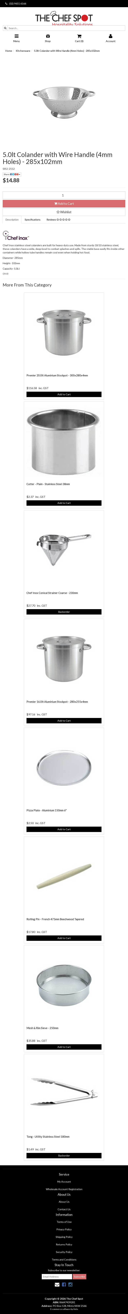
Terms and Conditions (64, 1259)
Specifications (32, 219)
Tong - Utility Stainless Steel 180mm (47, 1136)
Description (12, 219)
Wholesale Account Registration (64, 1189)
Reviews (58, 219)
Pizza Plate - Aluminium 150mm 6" (46, 810)
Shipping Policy (64, 1236)
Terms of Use (64, 1221)
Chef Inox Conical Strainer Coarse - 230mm (52, 592)
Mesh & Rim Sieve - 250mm (42, 1028)
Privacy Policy (64, 1229)
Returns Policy (64, 1244)
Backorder (64, 611)
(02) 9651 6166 (15, 3)
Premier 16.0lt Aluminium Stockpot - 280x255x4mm (57, 701)
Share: (12, 174)
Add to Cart (64, 203)
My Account (64, 1181)
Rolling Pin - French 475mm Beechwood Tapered (55, 919)
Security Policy (64, 1251)
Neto (75, 1309)
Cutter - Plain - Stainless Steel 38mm (48, 484)
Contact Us (64, 1209)
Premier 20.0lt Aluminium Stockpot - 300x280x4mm (57, 375)
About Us (64, 1201)
